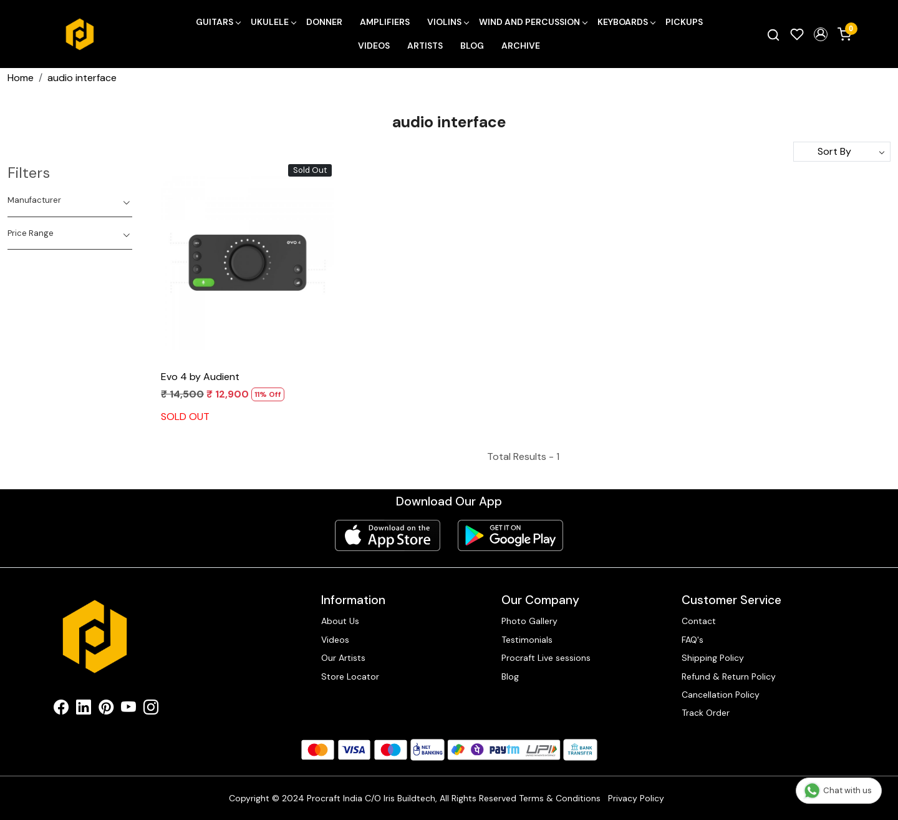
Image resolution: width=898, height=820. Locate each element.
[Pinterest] (106, 709)
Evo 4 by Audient (200, 376)
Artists (425, 45)
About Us (340, 621)
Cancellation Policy (721, 694)
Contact (699, 621)
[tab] (69, 200)
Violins (447, 21)
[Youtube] (128, 709)
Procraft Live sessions (546, 657)
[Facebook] (61, 709)
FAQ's (692, 639)
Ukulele (273, 21)
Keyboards (626, 21)
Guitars (218, 21)
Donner (324, 21)
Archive (520, 45)
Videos (374, 45)
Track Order (706, 712)
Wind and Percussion (533, 21)
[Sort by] (842, 152)
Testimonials (527, 639)
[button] (821, 34)
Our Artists (343, 657)
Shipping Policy (713, 657)
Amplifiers (385, 21)
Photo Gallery (529, 621)
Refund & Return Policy (729, 676)
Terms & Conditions (560, 798)
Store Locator (350, 676)
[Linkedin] (84, 709)
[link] (773, 34)
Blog (472, 45)
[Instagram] (151, 709)
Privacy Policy (636, 798)
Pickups (684, 21)
